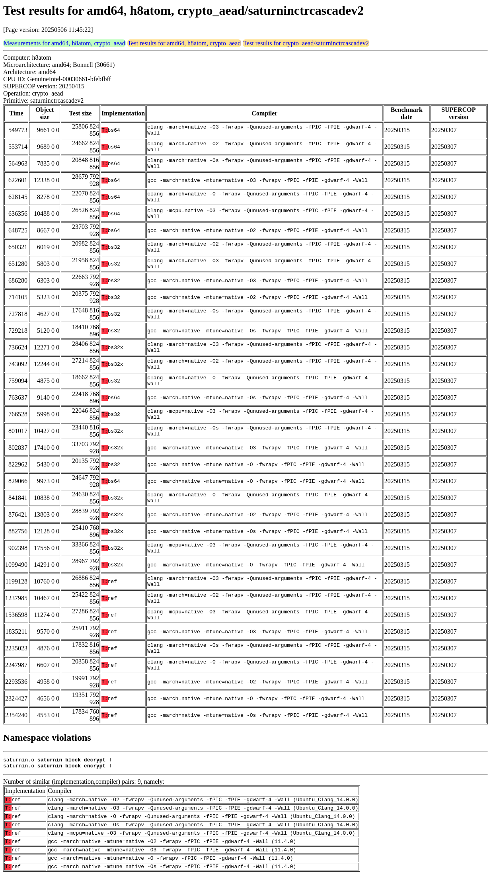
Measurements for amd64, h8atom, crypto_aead (64, 43)
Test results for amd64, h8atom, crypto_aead (184, 43)
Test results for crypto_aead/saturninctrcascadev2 (306, 43)
